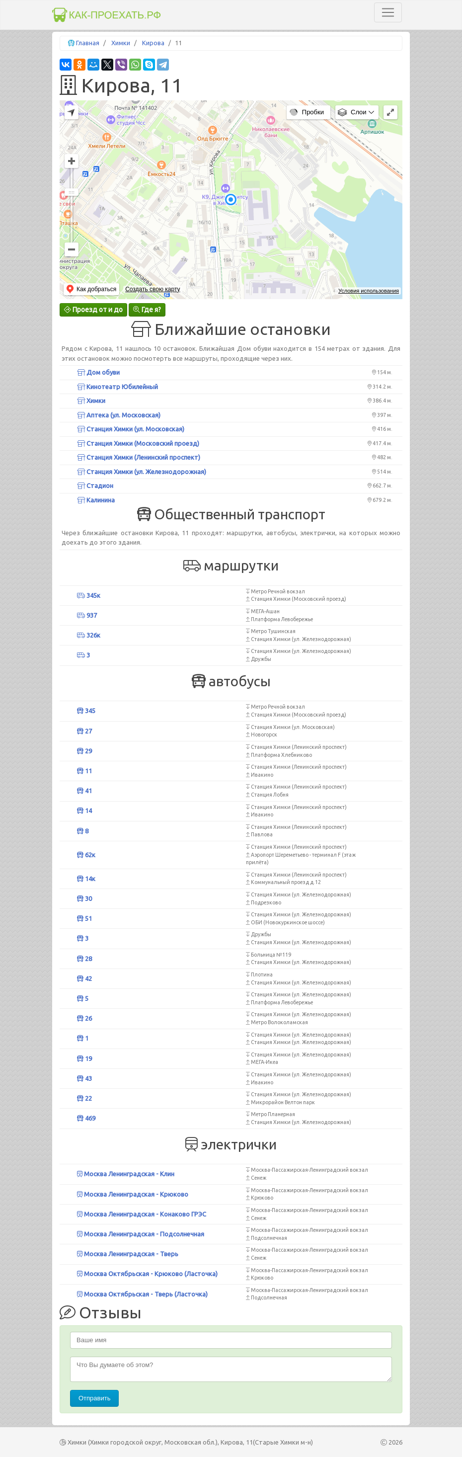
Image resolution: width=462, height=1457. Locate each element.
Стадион (95, 485)
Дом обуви (98, 372)
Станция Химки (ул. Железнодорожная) (141, 471)
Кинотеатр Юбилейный (117, 386)
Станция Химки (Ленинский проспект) (138, 457)
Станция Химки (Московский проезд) (138, 443)
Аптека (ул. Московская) (118, 414)
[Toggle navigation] (388, 12)
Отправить (94, 1398)
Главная (87, 42)
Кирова (153, 42)
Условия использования (368, 291)
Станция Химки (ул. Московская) (130, 428)
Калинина (96, 499)
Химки (120, 42)
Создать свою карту (152, 289)
